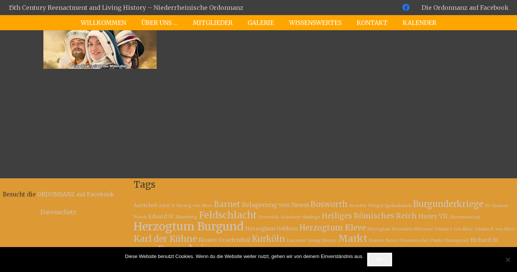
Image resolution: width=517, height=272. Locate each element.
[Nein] (507, 259)
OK (379, 259)
